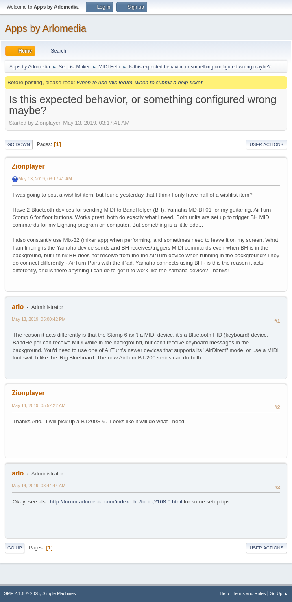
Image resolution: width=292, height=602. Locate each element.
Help (224, 593)
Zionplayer (28, 166)
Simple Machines (59, 593)
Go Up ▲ (279, 593)
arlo (18, 306)
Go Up (14, 547)
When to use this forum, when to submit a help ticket (139, 82)
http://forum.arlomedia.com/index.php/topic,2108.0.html (116, 502)
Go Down (18, 144)
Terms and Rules (249, 593)
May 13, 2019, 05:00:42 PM (38, 319)
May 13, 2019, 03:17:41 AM (45, 178)
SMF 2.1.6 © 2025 (22, 593)
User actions (266, 144)
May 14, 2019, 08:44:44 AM (38, 485)
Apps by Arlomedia (45, 28)
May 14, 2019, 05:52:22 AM (38, 405)
